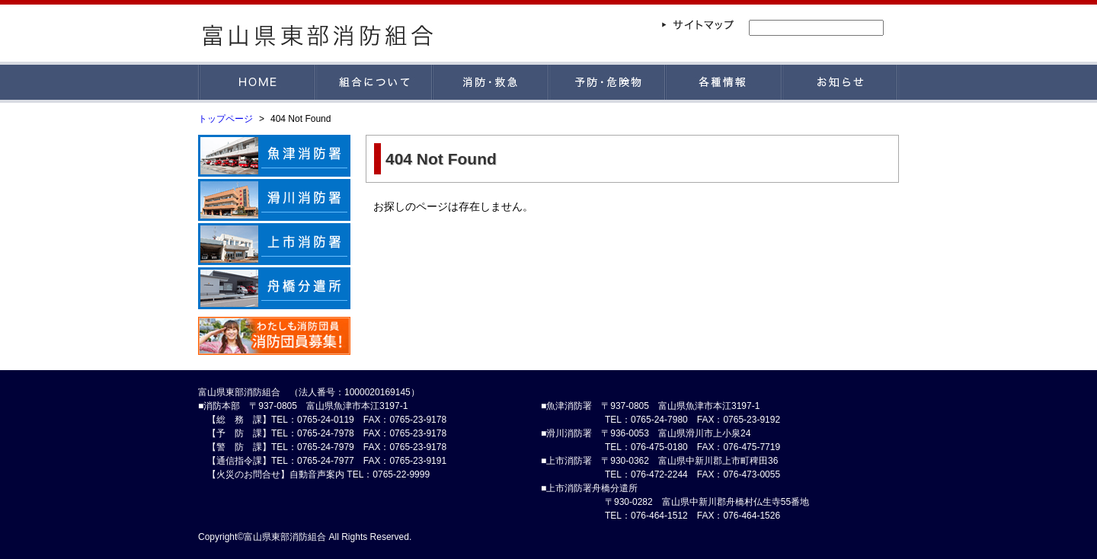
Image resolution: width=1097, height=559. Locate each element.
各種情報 (724, 82)
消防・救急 (491, 82)
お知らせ (840, 82)
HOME (257, 82)
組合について (374, 82)
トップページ (225, 118)
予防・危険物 (607, 82)
